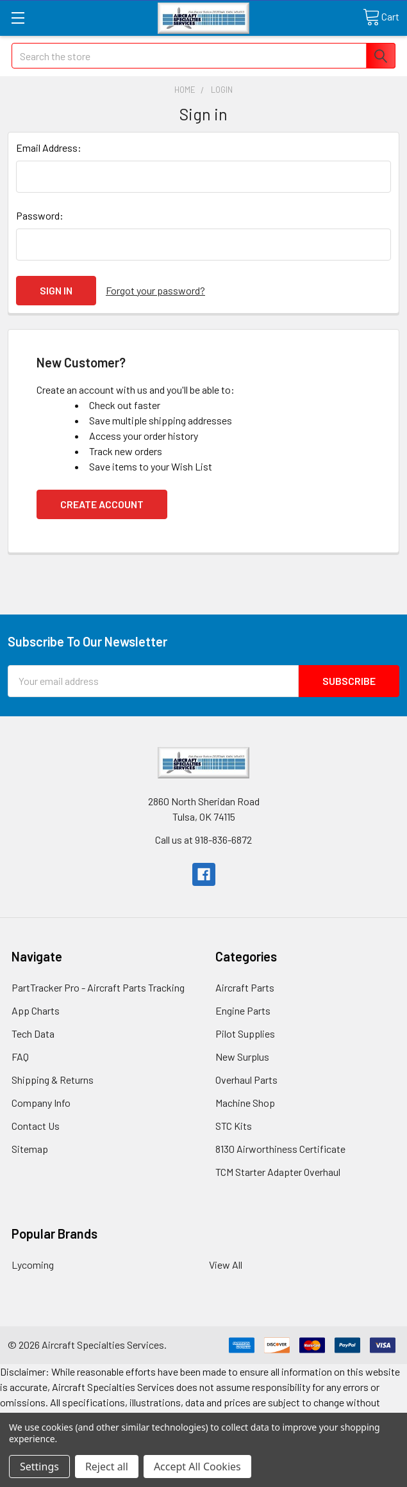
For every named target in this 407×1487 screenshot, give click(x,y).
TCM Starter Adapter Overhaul (277, 1172)
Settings (39, 1466)
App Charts (36, 1010)
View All (225, 1264)
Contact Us (36, 1126)
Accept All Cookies (197, 1466)
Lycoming (33, 1264)
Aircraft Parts (244, 987)
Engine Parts (242, 1010)
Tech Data (33, 1033)
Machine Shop (245, 1103)
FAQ (20, 1056)
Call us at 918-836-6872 (203, 839)
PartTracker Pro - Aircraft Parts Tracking (98, 987)
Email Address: (48, 147)
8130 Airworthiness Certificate (280, 1149)
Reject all (106, 1466)
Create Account (102, 504)
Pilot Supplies (245, 1033)
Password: (39, 215)
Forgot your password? (155, 290)
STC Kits (233, 1126)
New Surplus (242, 1056)
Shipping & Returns (53, 1079)
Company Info (41, 1103)
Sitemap (30, 1149)
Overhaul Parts (246, 1079)
